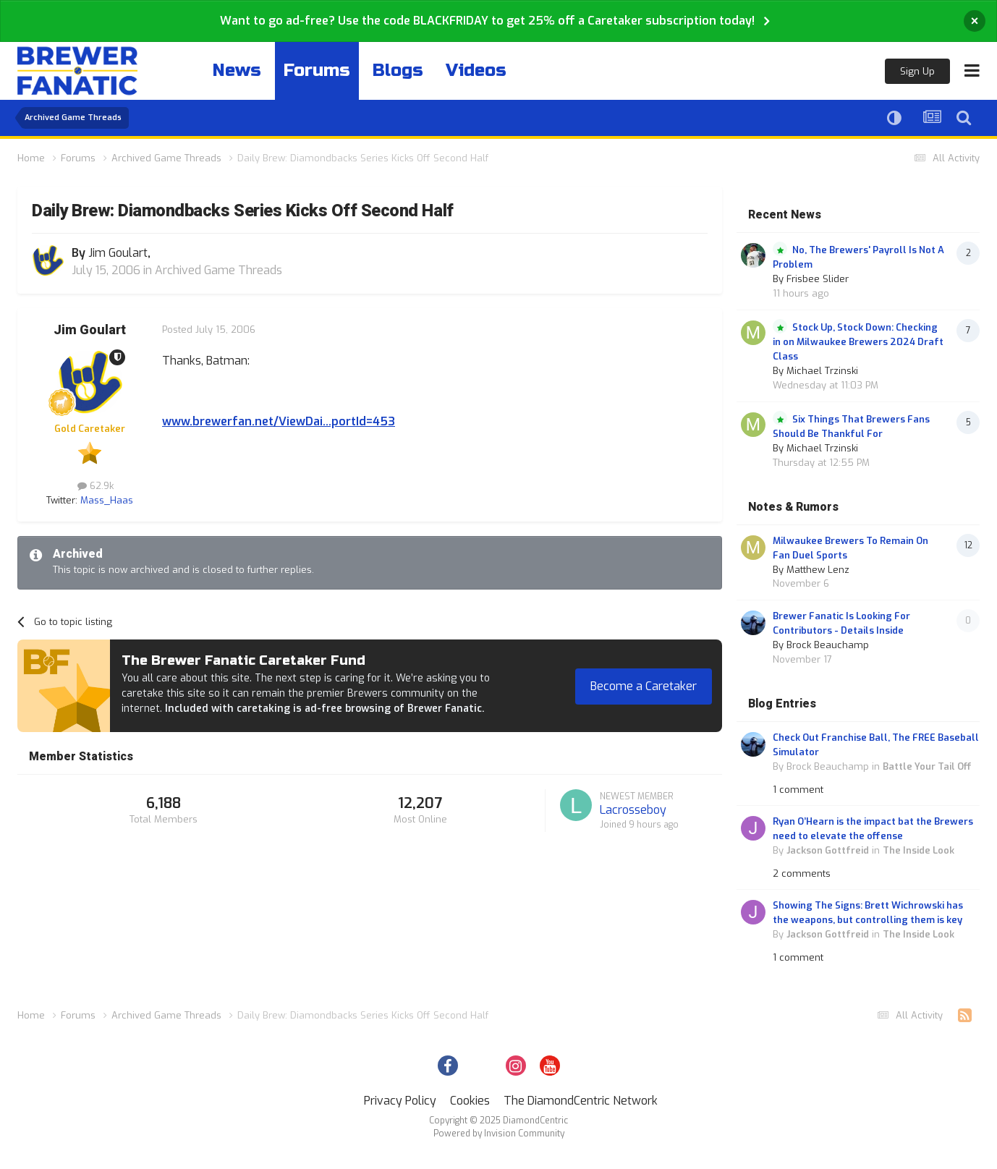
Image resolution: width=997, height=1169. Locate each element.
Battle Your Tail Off (927, 766)
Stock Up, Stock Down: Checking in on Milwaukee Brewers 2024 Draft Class (858, 341)
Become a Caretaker (643, 686)
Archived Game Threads (218, 270)
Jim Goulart (90, 330)
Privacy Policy (400, 1100)
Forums (317, 70)
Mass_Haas (106, 500)
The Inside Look (918, 850)
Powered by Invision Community (498, 1133)
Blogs (398, 70)
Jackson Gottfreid (827, 850)
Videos (476, 70)
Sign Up (917, 71)
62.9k (95, 486)
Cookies (470, 1100)
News (237, 70)
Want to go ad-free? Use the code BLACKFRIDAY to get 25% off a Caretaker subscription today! (487, 20)
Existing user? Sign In (817, 72)
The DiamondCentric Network (581, 1100)
